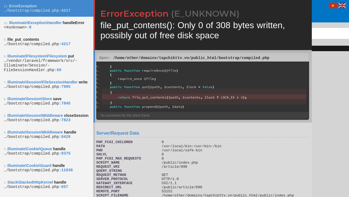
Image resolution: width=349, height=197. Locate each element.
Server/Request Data (117, 134)
